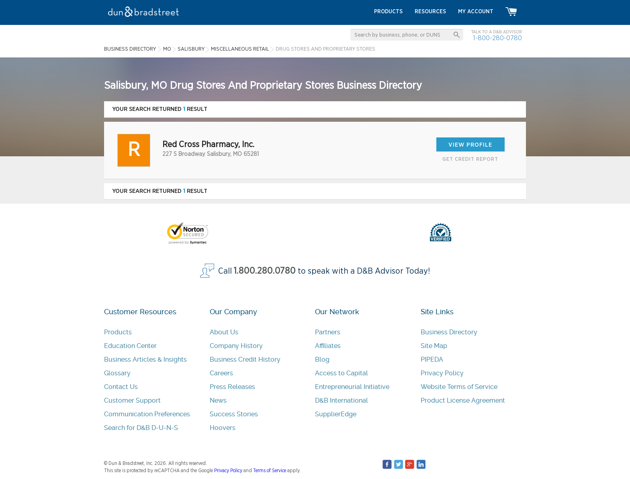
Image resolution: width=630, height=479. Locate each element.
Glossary (117, 373)
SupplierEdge (335, 414)
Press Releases (232, 387)
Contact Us (121, 387)
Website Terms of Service (459, 387)
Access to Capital (341, 373)
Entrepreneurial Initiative (352, 387)
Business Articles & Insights (145, 359)
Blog (322, 359)
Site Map (434, 346)
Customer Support (132, 400)
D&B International (341, 400)
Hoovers (222, 428)
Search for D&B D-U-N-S (141, 428)
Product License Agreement (463, 400)
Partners (327, 332)
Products (118, 332)
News (218, 400)
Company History (236, 346)
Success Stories (234, 414)
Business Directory (449, 332)
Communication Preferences (147, 414)
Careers (221, 373)
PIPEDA (432, 359)
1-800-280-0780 (497, 38)
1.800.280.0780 (265, 271)
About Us (224, 332)
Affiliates (328, 346)
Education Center (130, 346)
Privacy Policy (442, 373)
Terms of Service (269, 470)
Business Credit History (245, 359)
